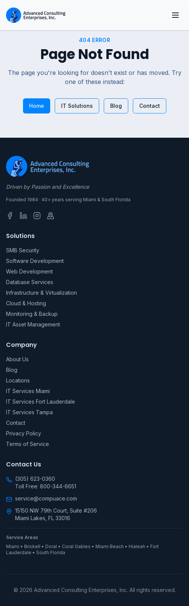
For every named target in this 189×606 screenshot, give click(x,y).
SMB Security (22, 250)
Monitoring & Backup (32, 314)
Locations (18, 380)
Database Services (29, 282)
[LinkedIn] (23, 215)
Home (36, 106)
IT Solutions (77, 106)
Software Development (35, 261)
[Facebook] (10, 215)
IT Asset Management (33, 324)
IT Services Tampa (29, 412)
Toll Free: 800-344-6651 (45, 486)
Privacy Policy (23, 433)
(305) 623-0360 (35, 478)
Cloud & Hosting (26, 303)
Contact (149, 106)
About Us (17, 359)
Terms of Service (27, 444)
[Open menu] (175, 15)
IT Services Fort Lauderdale (40, 401)
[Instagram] (37, 215)
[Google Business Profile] (50, 215)
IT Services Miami (28, 391)
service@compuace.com (46, 498)
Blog (116, 106)
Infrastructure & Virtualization (41, 292)
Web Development (29, 271)
